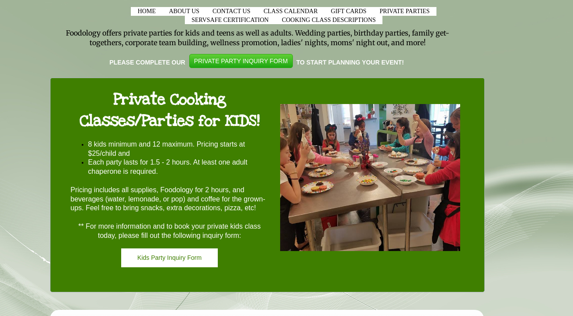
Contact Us (231, 11)
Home (146, 11)
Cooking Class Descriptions (329, 20)
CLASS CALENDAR (290, 11)
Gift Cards (349, 11)
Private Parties (405, 11)
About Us (184, 11)
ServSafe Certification (230, 20)
